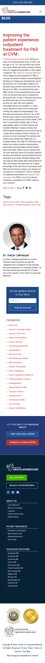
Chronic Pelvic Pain (11, 202)
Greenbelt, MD (13, 556)
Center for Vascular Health (20, 329)
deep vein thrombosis (18, 337)
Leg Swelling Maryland (18, 346)
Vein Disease (14, 404)
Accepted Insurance (15, 536)
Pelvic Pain (36, 205)
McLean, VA (12, 577)
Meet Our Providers (15, 508)
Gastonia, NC (12, 586)
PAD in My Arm (15, 362)
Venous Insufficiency (17, 408)
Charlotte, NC (13, 583)
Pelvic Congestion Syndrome (21, 375)
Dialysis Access (15, 342)
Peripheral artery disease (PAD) (16, 59)
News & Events (15, 354)
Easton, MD (12, 562)
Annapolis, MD (13, 553)
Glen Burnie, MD (14, 565)
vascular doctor (15, 396)
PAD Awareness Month (18, 358)
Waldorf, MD (12, 574)
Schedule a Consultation (22, 442)
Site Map (26, 651)
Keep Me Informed (22, 308)
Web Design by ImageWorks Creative (22, 655)
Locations (11, 511)
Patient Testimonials (17, 366)
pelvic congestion (16, 371)
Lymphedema (14, 350)
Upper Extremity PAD (17, 387)
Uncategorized (15, 383)
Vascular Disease (22, 205)
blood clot (13, 325)
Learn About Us (13, 505)
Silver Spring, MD (14, 571)
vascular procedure (17, 400)
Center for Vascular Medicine (28, 73)
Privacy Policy (27, 648)
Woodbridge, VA (14, 580)
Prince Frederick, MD (15, 568)
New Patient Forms (15, 534)
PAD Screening (27, 202)
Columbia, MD (13, 559)
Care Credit (12, 539)
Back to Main (8, 188)
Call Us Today (16, 477)
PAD (17, 65)
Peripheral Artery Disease (19, 379)
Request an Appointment (22, 485)
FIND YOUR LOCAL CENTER (22, 434)
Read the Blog (13, 517)
